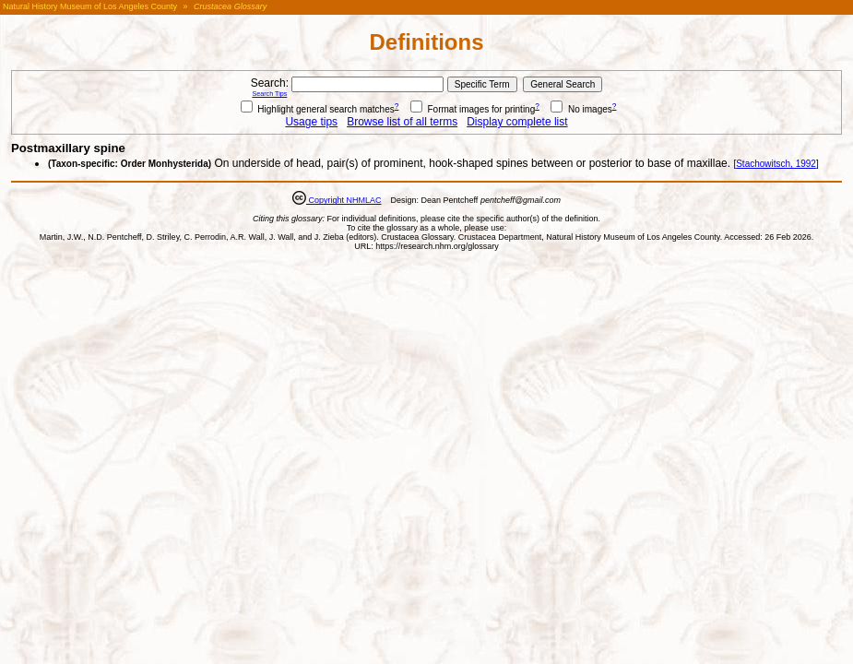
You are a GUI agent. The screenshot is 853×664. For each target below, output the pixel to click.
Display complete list (517, 121)
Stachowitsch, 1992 (776, 164)
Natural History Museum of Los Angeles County (90, 6)
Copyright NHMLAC (344, 200)
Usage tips (311, 121)
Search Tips (269, 93)
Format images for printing (473, 109)
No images (581, 109)
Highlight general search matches (318, 109)
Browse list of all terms (402, 121)
